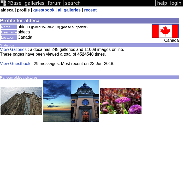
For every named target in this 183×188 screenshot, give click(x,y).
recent (90, 10)
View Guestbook (15, 63)
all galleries (69, 10)
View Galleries (13, 49)
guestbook (43, 10)
